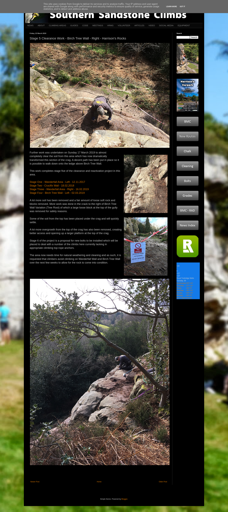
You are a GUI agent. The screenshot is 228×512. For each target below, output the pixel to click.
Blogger (124, 499)
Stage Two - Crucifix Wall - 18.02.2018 (52, 185)
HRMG (110, 25)
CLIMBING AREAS (57, 25)
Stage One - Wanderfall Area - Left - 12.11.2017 (57, 182)
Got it (182, 7)
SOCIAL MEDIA (166, 25)
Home (99, 482)
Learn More (171, 7)
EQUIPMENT (184, 25)
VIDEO (151, 25)
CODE (85, 25)
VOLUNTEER (124, 25)
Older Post (163, 482)
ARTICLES (139, 25)
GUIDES (74, 25)
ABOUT (41, 25)
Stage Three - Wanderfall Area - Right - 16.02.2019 (59, 189)
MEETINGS (97, 25)
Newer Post (34, 482)
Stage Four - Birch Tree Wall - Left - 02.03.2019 (57, 192)
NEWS (30, 25)
